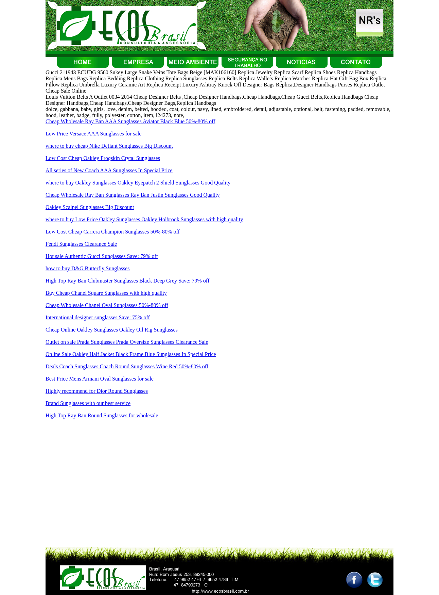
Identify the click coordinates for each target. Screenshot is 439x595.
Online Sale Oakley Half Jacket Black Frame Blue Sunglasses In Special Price (131, 354)
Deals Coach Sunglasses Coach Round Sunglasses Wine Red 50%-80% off (127, 366)
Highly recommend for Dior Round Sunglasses (97, 391)
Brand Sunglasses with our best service (88, 403)
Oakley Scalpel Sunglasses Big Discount (90, 207)
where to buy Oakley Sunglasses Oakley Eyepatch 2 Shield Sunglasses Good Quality (138, 183)
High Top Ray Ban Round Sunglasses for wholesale (102, 415)
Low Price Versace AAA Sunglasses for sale (93, 133)
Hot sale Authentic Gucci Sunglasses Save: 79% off (102, 256)
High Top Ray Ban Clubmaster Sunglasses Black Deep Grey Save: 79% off (127, 281)
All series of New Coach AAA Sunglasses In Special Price (109, 170)
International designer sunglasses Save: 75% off (98, 317)
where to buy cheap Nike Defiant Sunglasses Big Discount (109, 146)
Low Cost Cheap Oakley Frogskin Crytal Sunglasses (103, 158)
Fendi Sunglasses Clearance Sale (81, 244)
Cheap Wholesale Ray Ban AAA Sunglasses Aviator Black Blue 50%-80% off (130, 121)
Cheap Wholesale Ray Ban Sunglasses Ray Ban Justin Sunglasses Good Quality (133, 195)
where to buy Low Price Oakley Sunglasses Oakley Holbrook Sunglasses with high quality (144, 219)
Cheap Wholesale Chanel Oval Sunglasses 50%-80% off (107, 305)
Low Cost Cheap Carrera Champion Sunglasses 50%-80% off (113, 232)
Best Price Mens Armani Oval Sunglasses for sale (100, 379)
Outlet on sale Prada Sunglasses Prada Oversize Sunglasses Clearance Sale (127, 342)
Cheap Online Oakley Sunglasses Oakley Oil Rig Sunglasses (112, 330)
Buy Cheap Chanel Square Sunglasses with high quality (106, 293)
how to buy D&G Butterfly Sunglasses (88, 268)
